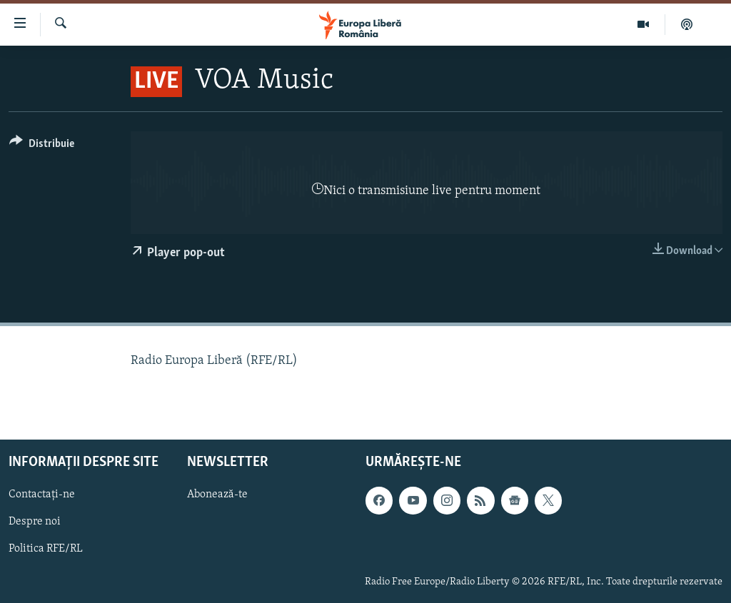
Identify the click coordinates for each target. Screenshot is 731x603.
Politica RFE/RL (46, 548)
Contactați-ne (42, 494)
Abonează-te (217, 494)
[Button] (41, 146)
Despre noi (35, 521)
